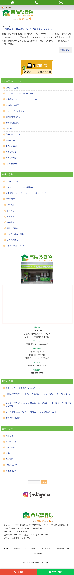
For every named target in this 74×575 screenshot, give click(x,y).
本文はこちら (65, 50)
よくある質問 (11, 146)
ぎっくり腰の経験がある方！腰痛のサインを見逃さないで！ (31, 412)
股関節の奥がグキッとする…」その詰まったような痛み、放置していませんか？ (38, 395)
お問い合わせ (11, 164)
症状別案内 (10, 199)
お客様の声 (10, 140)
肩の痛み (10, 211)
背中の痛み (11, 216)
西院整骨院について (14, 117)
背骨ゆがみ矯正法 (13, 105)
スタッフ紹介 (11, 152)
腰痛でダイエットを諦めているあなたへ (23, 388)
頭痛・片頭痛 (12, 228)
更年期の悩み (12, 240)
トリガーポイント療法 (15, 111)
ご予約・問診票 (12, 88)
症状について (11, 465)
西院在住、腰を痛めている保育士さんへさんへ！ (29, 29)
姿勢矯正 (9, 459)
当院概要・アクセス (14, 134)
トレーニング (11, 442)
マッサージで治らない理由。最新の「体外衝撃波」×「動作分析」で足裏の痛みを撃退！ (38, 404)
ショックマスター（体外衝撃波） (20, 93)
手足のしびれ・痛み (15, 234)
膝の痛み (10, 222)
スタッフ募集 (11, 158)
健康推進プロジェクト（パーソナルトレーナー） (26, 99)
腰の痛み (10, 205)
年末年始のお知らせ (14, 418)
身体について (11, 471)
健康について (11, 453)
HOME (6, 548)
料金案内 (9, 128)
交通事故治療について (15, 246)
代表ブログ (10, 447)
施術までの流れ (12, 123)
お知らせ (9, 436)
